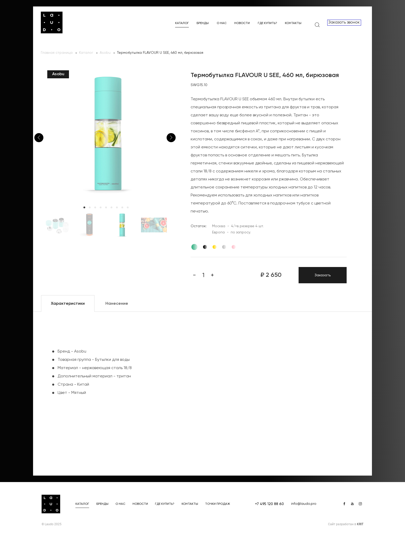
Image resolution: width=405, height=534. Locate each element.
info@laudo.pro (303, 504)
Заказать (323, 275)
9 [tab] (128, 207)
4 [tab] (101, 207)
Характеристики (68, 304)
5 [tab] (106, 207)
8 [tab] (122, 207)
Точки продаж (217, 504)
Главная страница (57, 53)
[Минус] (194, 275)
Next (171, 137)
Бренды (203, 23)
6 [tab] (111, 207)
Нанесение (116, 304)
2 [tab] (90, 207)
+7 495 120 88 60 (269, 504)
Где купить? (267, 23)
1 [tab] (84, 207)
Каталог (182, 23)
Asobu (105, 53)
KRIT (360, 524)
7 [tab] (117, 207)
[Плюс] (212, 275)
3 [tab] (95, 207)
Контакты (293, 23)
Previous (38, 137)
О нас (222, 23)
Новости (242, 23)
